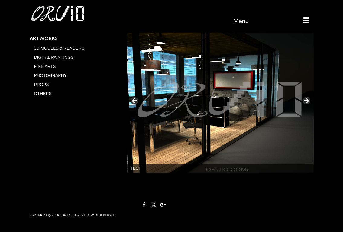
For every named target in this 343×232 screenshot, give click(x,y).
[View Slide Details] (220, 103)
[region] (220, 103)
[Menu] (271, 20)
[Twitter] (153, 204)
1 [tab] (213, 179)
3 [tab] (227, 179)
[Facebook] (144, 204)
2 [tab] (220, 179)
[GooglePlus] (163, 204)
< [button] (134, 101)
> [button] (306, 101)
